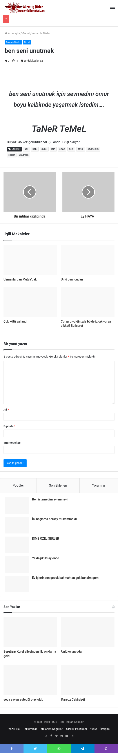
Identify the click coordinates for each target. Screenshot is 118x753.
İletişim (105, 729)
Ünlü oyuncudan (72, 279)
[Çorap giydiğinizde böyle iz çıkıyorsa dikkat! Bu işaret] (88, 302)
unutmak (24, 154)
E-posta (9, 426)
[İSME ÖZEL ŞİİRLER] (17, 545)
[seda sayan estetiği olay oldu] (30, 680)
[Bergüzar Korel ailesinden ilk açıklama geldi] (30, 632)
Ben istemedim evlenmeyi (49, 499)
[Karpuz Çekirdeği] (87, 680)
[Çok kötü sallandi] (30, 302)
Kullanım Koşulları (51, 729)
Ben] (35, 149)
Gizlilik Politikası (76, 729)
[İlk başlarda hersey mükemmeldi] (17, 525)
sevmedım (93, 149)
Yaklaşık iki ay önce (45, 558)
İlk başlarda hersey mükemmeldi (54, 519)
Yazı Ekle (14, 729)
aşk (26, 149)
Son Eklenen (58, 485)
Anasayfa (12, 33)
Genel (26, 33)
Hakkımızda (30, 729)
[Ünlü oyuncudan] (88, 260)
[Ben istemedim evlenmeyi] (17, 505)
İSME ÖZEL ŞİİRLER (45, 538)
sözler (11, 154)
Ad (6, 409)
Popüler (18, 485)
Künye (93, 729)
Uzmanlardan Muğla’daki (20, 279)
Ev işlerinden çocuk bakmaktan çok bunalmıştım (65, 578)
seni (71, 149)
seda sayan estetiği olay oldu (23, 699)
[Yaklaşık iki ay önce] (17, 564)
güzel (44, 149)
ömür (62, 149)
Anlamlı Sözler (41, 33)
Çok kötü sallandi (15, 321)
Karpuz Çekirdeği (73, 699)
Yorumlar (98, 485)
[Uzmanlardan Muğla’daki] (30, 260)
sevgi (81, 149)
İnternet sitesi (12, 442)
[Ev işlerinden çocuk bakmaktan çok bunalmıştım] (17, 584)
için (53, 149)
